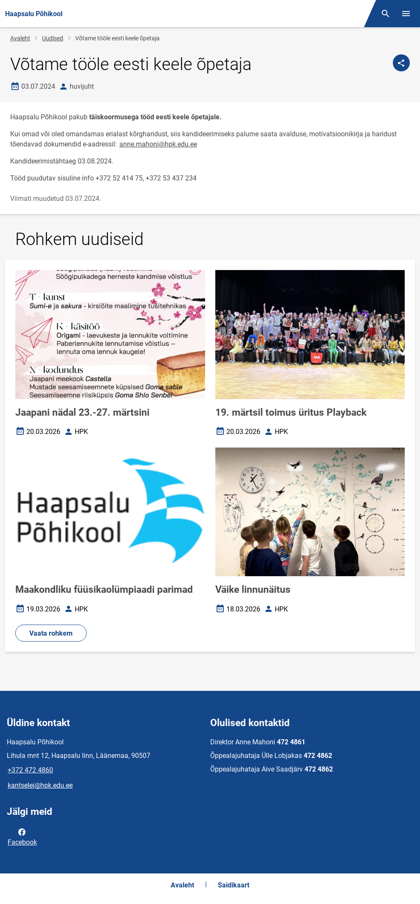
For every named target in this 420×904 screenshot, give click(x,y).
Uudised (52, 38)
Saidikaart (233, 885)
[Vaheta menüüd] (406, 13)
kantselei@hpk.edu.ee (40, 785)
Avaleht (20, 38)
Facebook (22, 836)
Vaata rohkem (51, 633)
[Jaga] (401, 62)
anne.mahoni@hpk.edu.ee (158, 144)
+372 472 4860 (30, 770)
